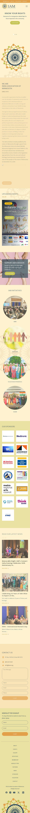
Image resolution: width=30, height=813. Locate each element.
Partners (15, 767)
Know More (9, 218)
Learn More (15, 23)
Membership (6, 1)
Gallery (15, 753)
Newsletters (15, 763)
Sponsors (15, 774)
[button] (13, 34)
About (15, 746)
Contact (24, 1)
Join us (12, 1)
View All (4, 197)
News (15, 771)
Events (15, 749)
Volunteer (18, 1)
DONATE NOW (10, 273)
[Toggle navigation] (26, 6)
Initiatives (15, 756)
